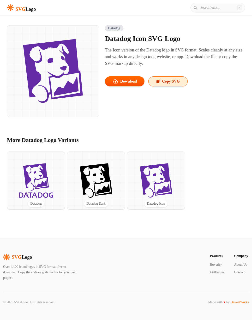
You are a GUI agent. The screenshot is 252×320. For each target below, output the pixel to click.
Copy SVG (168, 81)
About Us (240, 264)
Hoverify (216, 264)
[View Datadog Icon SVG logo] (156, 180)
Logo (17, 257)
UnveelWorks (239, 302)
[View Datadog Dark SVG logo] (96, 180)
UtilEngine (217, 272)
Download (125, 81)
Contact (239, 272)
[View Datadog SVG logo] (36, 180)
